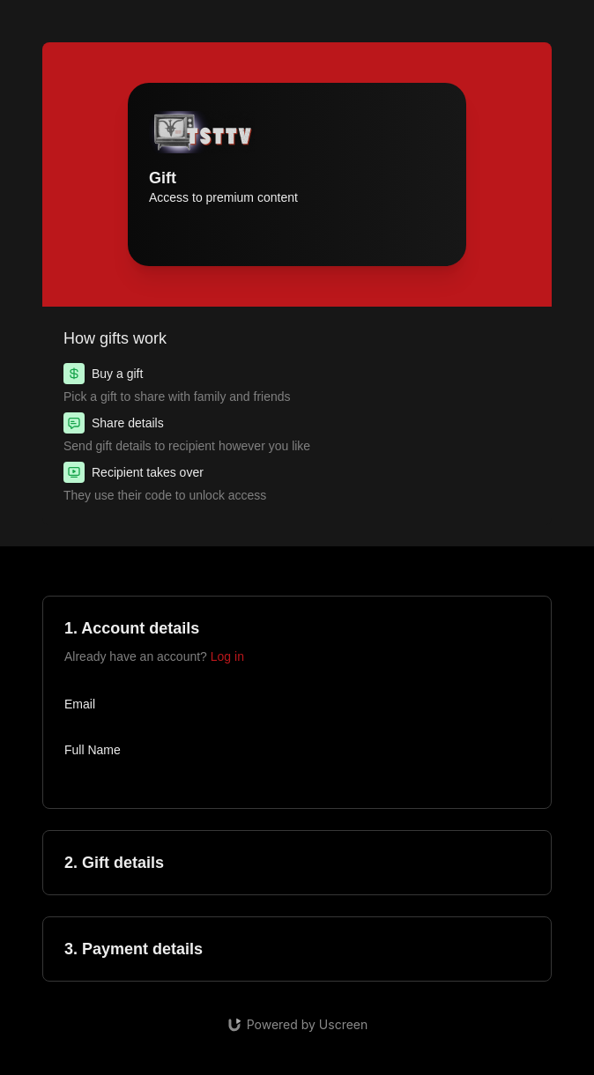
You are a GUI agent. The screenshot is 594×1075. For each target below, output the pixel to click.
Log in (227, 656)
